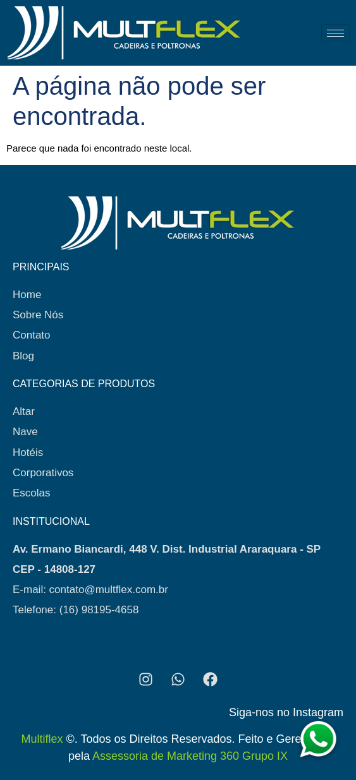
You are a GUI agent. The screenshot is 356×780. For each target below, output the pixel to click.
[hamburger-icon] (335, 33)
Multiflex (42, 739)
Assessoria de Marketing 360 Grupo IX (190, 756)
